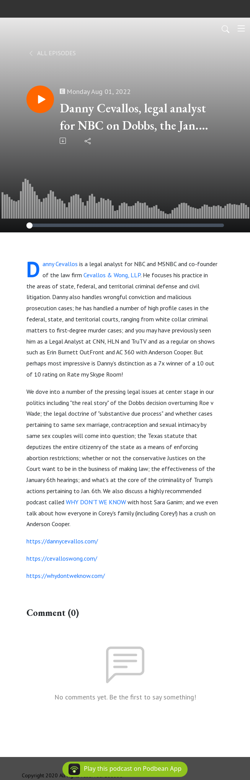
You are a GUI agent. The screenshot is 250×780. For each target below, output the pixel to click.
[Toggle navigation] (241, 28)
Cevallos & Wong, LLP (112, 275)
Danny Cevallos (60, 264)
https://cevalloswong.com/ (61, 558)
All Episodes (52, 53)
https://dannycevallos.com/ (62, 541)
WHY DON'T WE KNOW (96, 502)
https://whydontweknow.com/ (65, 575)
